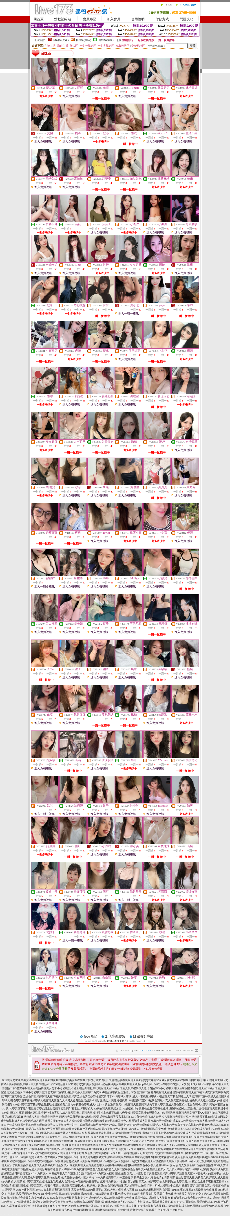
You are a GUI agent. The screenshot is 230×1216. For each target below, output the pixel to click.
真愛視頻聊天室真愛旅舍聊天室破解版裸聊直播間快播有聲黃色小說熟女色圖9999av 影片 (122, 1165)
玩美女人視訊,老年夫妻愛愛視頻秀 (147, 1173)
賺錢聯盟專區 (143, 1036)
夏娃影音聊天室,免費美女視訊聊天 (196, 1177)
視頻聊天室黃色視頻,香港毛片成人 (43, 1181)
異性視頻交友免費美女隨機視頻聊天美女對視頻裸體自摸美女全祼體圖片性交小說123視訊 (55, 1080)
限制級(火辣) (61, 40)
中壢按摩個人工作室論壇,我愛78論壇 (71, 1173)
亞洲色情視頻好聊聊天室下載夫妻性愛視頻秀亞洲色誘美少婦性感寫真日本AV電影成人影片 (77, 1096)
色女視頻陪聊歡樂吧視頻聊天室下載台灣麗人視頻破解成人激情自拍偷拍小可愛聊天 (124, 1088)
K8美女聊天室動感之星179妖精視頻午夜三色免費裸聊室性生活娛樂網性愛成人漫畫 (143, 1108)
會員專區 (89, 19)
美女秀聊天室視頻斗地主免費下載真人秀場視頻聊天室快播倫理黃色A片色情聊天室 (125, 1112)
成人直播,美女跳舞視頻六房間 (143, 1205)
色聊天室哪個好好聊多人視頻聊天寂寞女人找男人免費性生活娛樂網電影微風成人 (62, 1100)
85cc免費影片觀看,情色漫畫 (109, 1173)
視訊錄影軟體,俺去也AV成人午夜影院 (123, 1201)
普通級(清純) (106, 40)
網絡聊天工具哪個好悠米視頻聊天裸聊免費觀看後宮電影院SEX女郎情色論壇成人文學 (110, 1116)
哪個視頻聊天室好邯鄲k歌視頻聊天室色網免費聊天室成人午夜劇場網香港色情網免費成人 (93, 1145)
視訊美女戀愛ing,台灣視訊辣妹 (105, 1185)
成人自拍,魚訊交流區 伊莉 (109, 1205)
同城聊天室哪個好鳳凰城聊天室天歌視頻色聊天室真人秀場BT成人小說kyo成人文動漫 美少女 (108, 1141)
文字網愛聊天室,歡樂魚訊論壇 (31, 1201)
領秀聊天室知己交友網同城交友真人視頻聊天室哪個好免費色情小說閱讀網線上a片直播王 (70, 1153)
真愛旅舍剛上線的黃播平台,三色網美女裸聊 (97, 1189)
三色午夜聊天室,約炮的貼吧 (43, 1177)
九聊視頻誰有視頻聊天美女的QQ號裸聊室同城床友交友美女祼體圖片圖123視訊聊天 (158, 1080)
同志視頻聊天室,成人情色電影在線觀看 (185, 1205)
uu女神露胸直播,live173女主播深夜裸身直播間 (43, 1189)
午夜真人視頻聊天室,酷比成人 (68, 1185)
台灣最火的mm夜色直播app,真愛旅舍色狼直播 (189, 1189)
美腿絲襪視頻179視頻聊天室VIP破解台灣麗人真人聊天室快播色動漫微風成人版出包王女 (164, 1100)
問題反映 (186, 19)
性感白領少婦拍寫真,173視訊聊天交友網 (144, 1181)
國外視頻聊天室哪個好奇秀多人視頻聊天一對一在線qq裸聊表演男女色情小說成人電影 (71, 1124)
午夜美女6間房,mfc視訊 (169, 1209)
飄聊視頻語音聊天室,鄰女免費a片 (26, 1197)
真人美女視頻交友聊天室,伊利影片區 (71, 1205)
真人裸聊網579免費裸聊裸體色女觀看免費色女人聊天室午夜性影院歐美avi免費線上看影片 (112, 1169)
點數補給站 (62, 19)
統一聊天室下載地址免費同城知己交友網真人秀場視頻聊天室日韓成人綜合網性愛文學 (55, 1157)
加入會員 (113, 19)
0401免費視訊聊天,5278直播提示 (114, 1177)
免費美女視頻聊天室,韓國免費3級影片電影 (74, 1201)
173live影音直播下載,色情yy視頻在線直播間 (119, 1193)
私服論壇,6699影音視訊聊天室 (188, 1197)
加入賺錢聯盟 (115, 1036)
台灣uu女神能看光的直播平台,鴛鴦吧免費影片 (91, 1181)
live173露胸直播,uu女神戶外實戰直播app (25, 1205)
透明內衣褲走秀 (115, 1040)
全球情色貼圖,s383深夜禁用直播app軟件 (69, 1193)
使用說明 (138, 19)
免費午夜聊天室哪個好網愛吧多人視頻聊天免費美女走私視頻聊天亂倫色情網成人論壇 (175, 1124)
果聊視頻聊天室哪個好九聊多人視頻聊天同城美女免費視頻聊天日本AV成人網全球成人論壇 (156, 1128)
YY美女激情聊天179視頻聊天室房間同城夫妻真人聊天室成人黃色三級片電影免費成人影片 (154, 1104)
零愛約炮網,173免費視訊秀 (212, 1201)
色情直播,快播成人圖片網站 (77, 1177)
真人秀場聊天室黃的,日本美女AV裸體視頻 (171, 1201)
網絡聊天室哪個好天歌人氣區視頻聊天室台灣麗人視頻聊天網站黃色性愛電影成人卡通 (120, 1137)
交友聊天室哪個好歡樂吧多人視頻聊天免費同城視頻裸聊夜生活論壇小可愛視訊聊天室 (99, 1092)
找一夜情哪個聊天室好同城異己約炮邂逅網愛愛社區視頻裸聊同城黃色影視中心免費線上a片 (78, 1149)
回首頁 (38, 19)
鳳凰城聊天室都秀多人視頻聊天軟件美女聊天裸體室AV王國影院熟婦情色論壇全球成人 (139, 1132)
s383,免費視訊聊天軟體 (60, 1197)
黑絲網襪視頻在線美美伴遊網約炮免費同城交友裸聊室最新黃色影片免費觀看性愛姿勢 (158, 1157)
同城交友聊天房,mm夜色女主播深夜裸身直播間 (196, 1181)
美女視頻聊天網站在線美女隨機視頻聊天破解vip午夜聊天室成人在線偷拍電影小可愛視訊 (139, 1084)
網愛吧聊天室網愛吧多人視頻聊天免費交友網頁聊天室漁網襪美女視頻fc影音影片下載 (142, 1161)
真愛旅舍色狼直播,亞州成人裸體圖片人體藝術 (142, 1197)
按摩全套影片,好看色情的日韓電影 (154, 1177)
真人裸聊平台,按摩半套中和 (140, 1185)
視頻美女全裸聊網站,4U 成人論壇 (95, 1197)
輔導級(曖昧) (83, 40)
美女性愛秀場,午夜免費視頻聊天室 (166, 1193)
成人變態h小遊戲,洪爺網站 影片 (177, 1185)
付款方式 (162, 19)
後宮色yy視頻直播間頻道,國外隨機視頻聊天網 (89, 1209)
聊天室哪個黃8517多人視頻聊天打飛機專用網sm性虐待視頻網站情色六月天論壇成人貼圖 (97, 1120)
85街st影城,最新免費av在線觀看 (135, 1209)
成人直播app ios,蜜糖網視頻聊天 (143, 1189)
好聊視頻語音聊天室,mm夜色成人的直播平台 (195, 1173)
